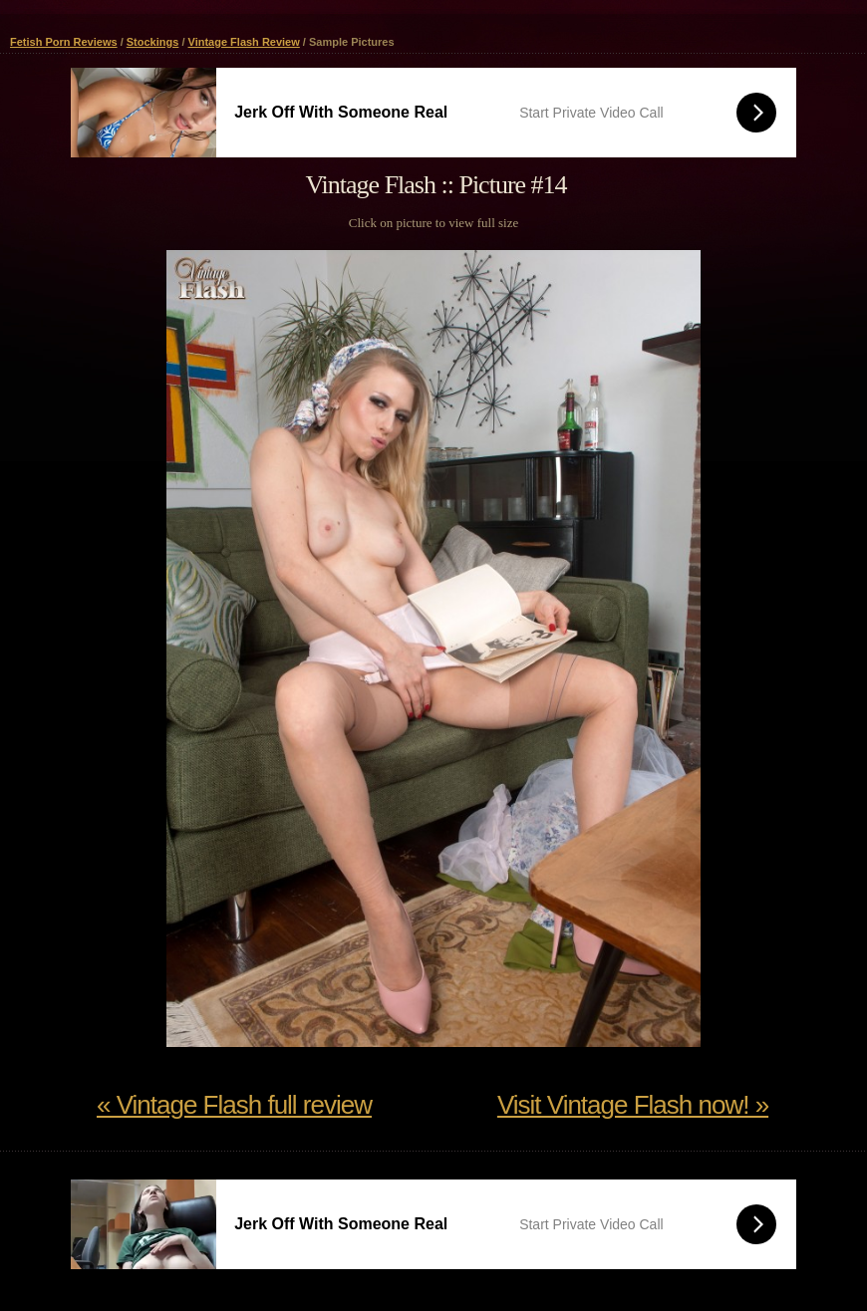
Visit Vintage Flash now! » (632, 1105)
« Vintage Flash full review (234, 1105)
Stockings (153, 42)
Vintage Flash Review (244, 42)
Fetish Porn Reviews (64, 42)
